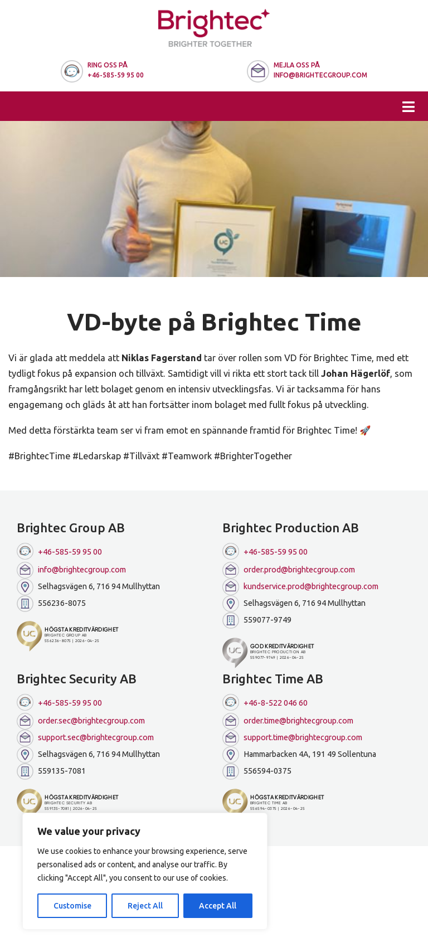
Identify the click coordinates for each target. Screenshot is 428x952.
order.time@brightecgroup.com (287, 721)
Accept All (217, 905)
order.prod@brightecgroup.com (288, 570)
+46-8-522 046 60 (265, 702)
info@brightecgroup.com (71, 570)
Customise (72, 905)
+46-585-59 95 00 (59, 551)
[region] (145, 871)
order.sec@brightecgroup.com (81, 721)
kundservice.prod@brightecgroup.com (300, 587)
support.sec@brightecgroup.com (85, 738)
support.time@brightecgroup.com (292, 738)
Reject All (145, 905)
